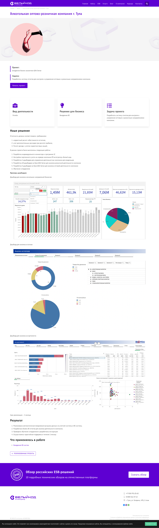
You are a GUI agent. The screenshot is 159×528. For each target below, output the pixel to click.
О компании (120, 4)
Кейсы (18, 8)
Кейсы (93, 4)
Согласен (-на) (151, 524)
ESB (99, 4)
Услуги (105, 4)
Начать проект (18, 85)
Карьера (130, 4)
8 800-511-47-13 (132, 497)
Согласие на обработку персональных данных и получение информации (129, 517)
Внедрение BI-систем (21, 445)
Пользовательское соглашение (141, 515)
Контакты (138, 4)
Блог (111, 4)
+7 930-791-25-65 (132, 493)
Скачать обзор (138, 474)
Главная (85, 4)
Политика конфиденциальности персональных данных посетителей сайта (129, 519)
